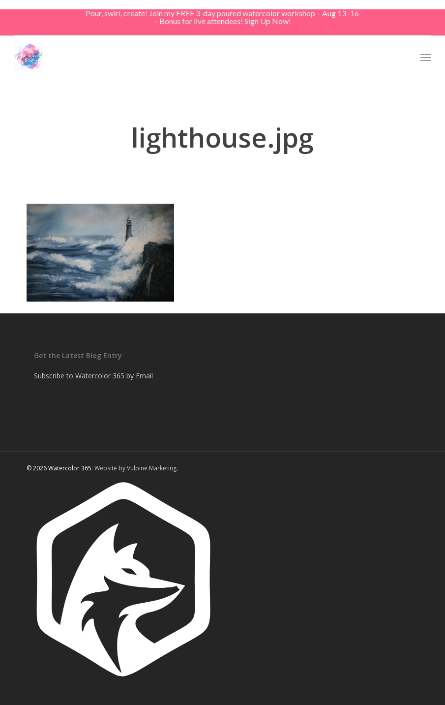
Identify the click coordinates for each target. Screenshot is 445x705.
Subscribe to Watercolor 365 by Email (93, 375)
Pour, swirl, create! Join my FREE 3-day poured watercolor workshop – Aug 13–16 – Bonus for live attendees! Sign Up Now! (222, 17)
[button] (425, 57)
